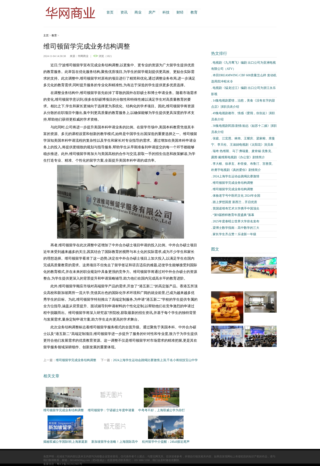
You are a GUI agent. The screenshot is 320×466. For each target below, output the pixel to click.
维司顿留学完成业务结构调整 (76, 360)
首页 (110, 12)
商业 (138, 12)
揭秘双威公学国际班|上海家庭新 (65, 441)
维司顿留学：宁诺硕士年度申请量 (111, 410)
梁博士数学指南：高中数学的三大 (236, 227)
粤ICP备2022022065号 (69, 464)
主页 (46, 35)
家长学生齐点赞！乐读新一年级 (234, 234)
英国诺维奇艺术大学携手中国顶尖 (236, 208)
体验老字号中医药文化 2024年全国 (236, 195)
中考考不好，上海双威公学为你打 (161, 410)
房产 (152, 12)
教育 (194, 12)
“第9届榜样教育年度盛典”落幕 (233, 215)
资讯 (124, 12)
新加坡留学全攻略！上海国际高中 (114, 441)
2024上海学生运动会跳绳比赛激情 (236, 176)
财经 (180, 12)
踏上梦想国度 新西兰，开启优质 (235, 202)
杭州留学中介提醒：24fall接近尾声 (166, 441)
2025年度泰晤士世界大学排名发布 (236, 221)
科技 (166, 12)
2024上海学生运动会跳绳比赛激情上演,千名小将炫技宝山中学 (155, 360)
